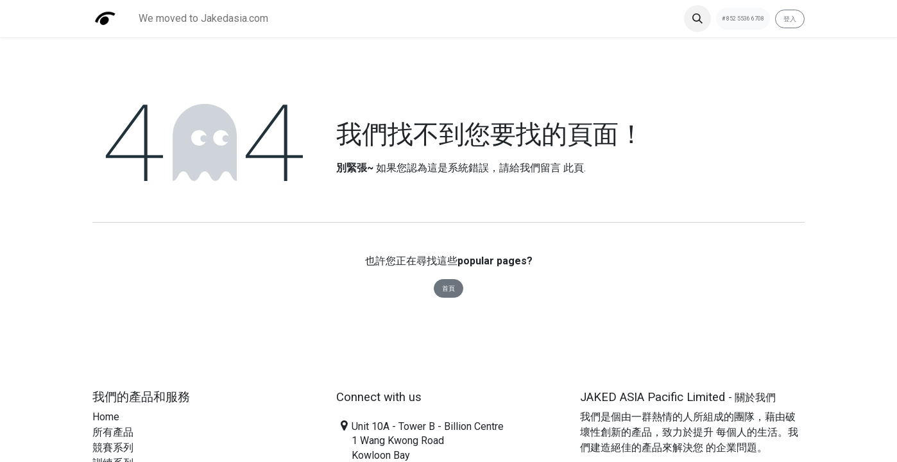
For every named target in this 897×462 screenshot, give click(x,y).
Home (105, 417)
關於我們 (755, 397)
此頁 (573, 168)
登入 (789, 18)
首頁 (448, 288)
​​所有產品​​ (112, 432)
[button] (697, 18)
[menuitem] (203, 18)
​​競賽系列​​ (112, 447)
